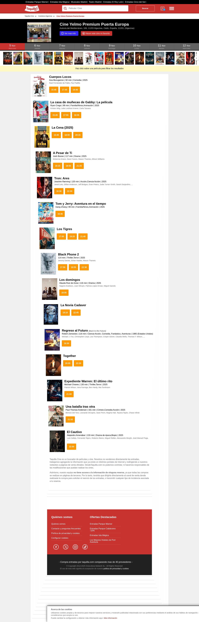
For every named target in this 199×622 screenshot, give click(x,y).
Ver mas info (68, 33)
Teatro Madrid (95, 2)
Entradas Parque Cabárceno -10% (103, 530)
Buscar (145, 8)
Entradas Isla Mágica (59, 2)
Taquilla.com (30, 6)
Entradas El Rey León (113, 2)
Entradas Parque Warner (37, 2)
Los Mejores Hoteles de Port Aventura (102, 541)
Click (12, 44)
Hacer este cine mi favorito (96, 33)
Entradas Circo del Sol (135, 2)
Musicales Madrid (79, 2)
